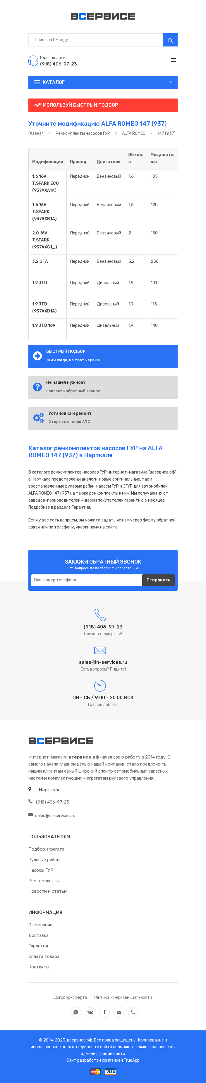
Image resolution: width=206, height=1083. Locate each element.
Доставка (38, 935)
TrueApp (132, 1060)
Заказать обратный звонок (73, 391)
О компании (40, 924)
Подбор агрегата (46, 849)
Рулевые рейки (44, 859)
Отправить (158, 580)
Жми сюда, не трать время (73, 360)
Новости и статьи (47, 891)
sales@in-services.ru (51, 815)
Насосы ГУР (40, 870)
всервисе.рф (79, 1040)
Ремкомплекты (43, 880)
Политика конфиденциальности (121, 997)
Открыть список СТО (69, 421)
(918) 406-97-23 (48, 802)
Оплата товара (43, 956)
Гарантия (38, 946)
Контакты (38, 967)
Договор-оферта (70, 997)
